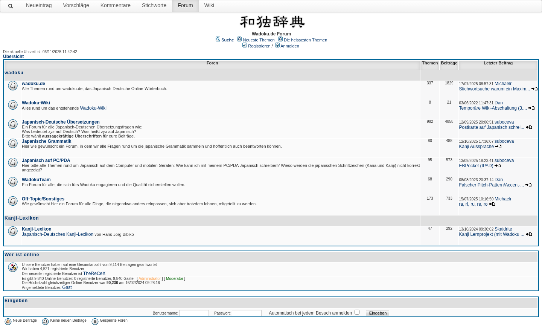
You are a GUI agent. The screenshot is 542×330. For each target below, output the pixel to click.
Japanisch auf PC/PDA (46, 160)
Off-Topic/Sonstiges (43, 199)
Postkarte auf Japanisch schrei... (491, 127)
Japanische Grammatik (46, 141)
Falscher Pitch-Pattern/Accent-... (491, 185)
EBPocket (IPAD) (476, 165)
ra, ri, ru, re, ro (473, 204)
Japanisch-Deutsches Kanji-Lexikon (57, 234)
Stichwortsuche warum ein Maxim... (494, 89)
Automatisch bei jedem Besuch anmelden (310, 313)
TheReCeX (94, 273)
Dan (499, 102)
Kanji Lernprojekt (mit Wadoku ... (491, 234)
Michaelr (503, 83)
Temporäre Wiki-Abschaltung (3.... (493, 108)
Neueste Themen (259, 40)
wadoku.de (33, 83)
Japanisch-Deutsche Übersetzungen (61, 122)
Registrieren (259, 46)
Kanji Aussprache (476, 146)
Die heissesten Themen (305, 40)
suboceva (504, 122)
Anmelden (289, 46)
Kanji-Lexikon (37, 229)
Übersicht (13, 56)
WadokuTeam (36, 179)
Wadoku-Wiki (36, 102)
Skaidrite (503, 229)
